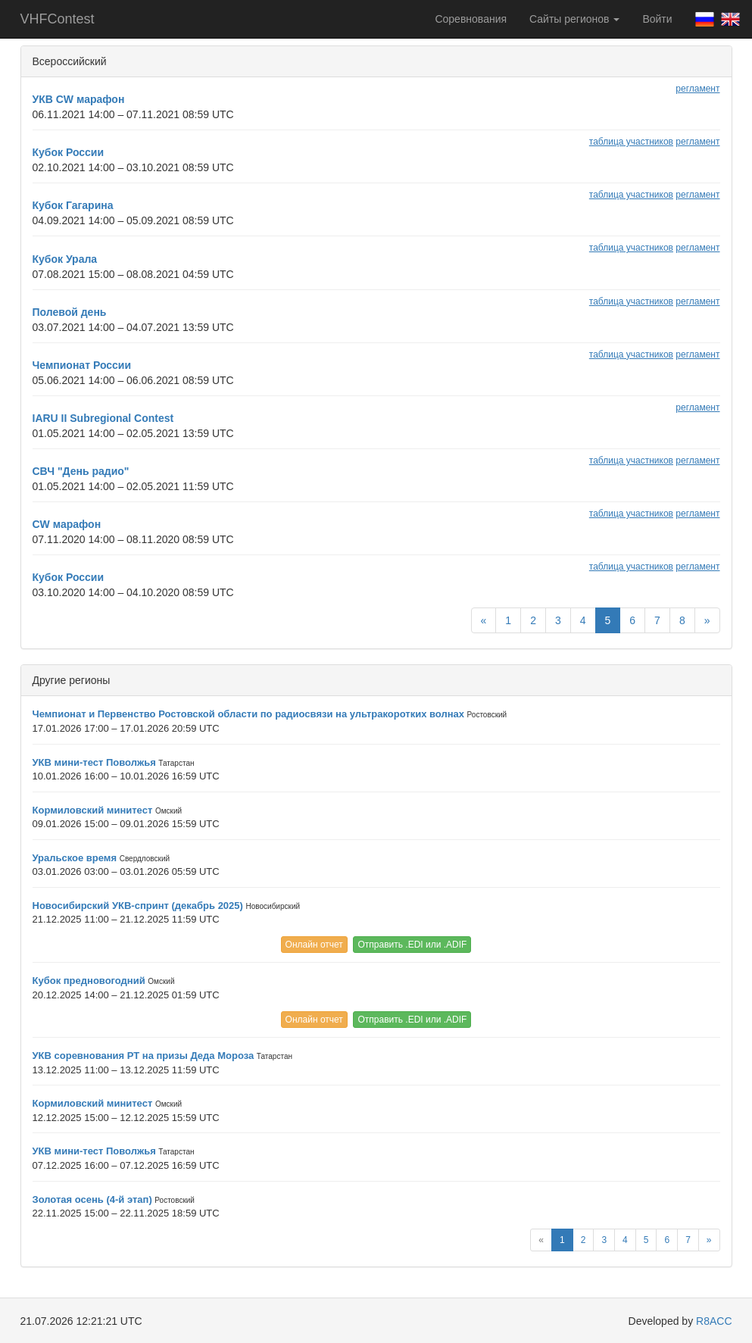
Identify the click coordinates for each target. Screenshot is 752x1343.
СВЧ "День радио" (81, 471)
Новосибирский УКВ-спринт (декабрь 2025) (138, 905)
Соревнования (471, 19)
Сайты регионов (574, 19)
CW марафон (67, 524)
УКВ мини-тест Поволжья (94, 762)
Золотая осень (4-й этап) (92, 1199)
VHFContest (57, 19)
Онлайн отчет (314, 944)
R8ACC (714, 1321)
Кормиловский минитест (93, 810)
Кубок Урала (65, 259)
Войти (657, 19)
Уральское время (75, 858)
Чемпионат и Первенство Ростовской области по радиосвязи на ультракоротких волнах (248, 714)
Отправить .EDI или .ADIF (411, 944)
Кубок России (69, 152)
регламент (697, 88)
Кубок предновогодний (89, 980)
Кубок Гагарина (73, 205)
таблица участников (631, 141)
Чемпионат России (82, 365)
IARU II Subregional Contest (103, 418)
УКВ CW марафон (79, 99)
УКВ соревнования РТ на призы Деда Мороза (143, 1055)
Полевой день (70, 312)
